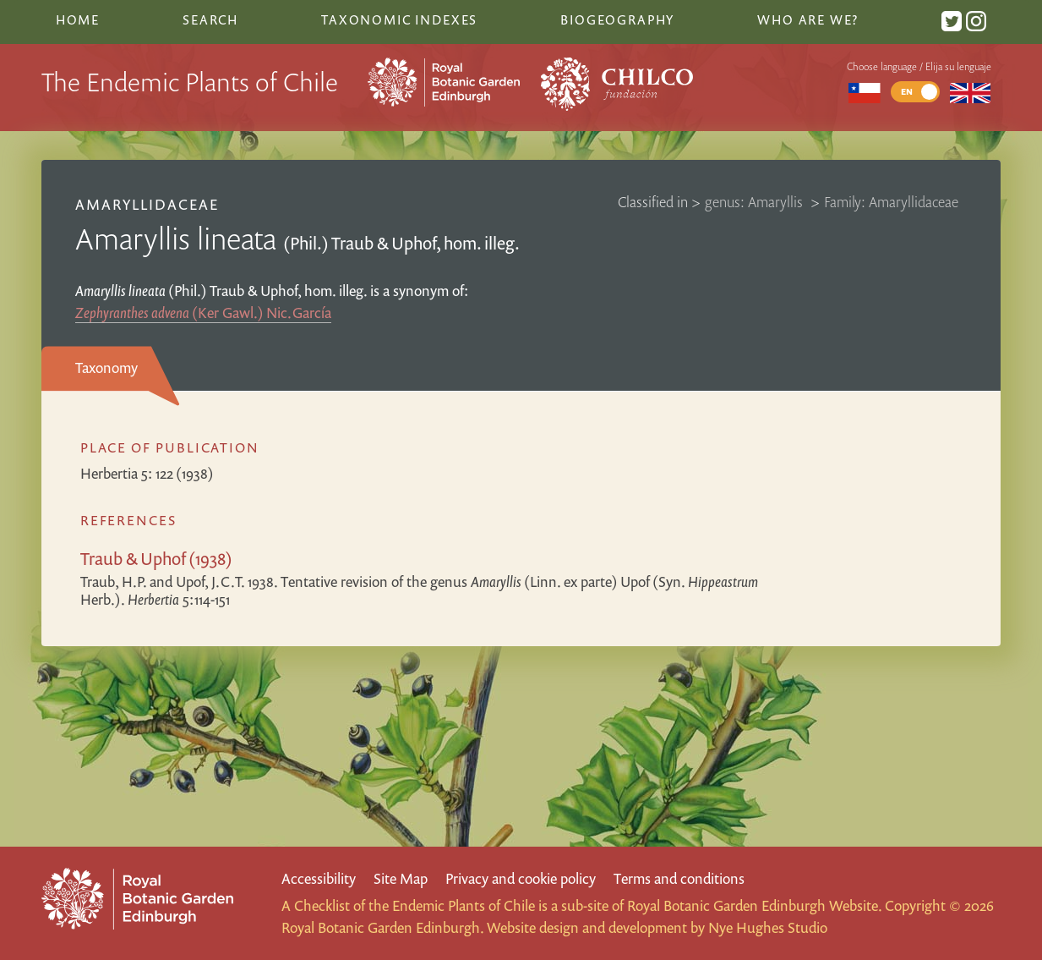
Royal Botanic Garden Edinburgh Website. (754, 905)
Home (78, 19)
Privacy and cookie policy (520, 878)
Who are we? (808, 19)
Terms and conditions (679, 878)
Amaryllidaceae (147, 204)
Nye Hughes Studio (767, 927)
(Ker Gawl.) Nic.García (203, 312)
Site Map (401, 878)
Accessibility (318, 878)
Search (210, 19)
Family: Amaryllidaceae (891, 201)
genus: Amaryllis (755, 201)
